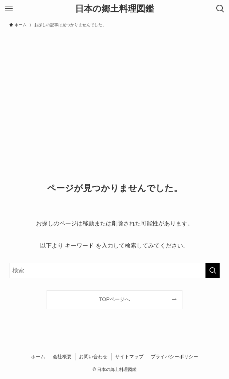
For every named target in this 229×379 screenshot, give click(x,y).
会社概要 (62, 356)
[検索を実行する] (212, 270)
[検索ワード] (114, 270)
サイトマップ (129, 356)
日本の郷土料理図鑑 (114, 8)
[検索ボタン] (220, 8)
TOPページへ (114, 299)
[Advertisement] (114, 86)
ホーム (38, 356)
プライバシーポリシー (174, 356)
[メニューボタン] (8, 8)
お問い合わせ (93, 356)
